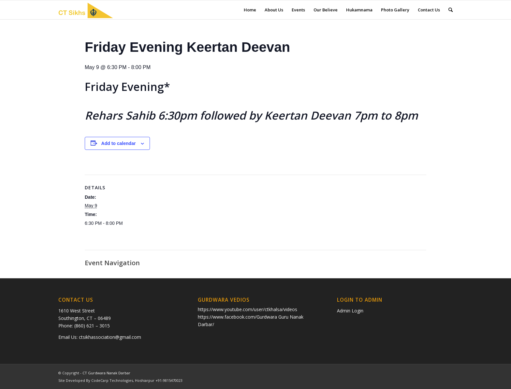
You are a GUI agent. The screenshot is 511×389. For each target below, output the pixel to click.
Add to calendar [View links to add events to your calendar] (118, 143)
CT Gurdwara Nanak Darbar (106, 372)
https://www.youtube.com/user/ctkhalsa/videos (247, 309)
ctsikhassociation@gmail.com (110, 337)
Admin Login (350, 311)
